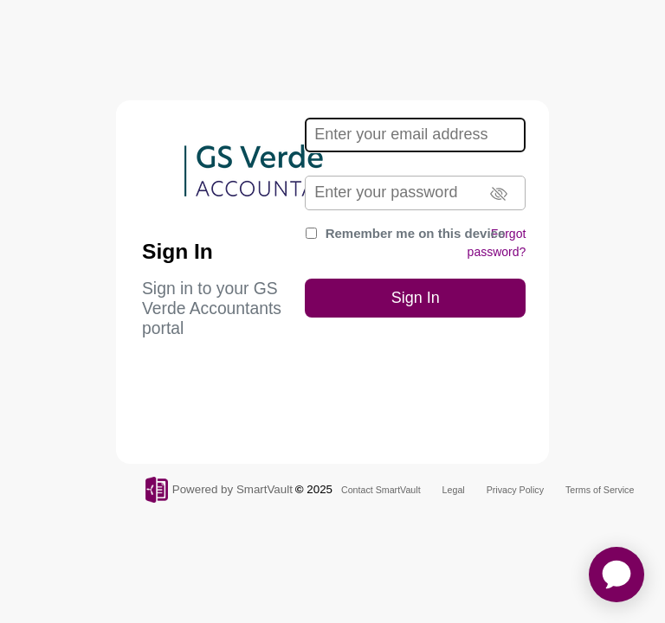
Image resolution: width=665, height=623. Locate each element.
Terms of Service (599, 490)
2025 (319, 489)
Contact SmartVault (381, 490)
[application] (616, 574)
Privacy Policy (515, 490)
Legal (453, 490)
